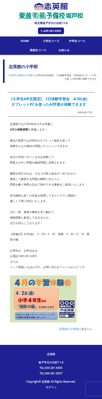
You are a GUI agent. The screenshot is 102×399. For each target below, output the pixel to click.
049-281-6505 (51, 31)
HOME (24, 41)
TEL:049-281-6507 (51, 373)
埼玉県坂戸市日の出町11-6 (50, 23)
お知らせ (64, 50)
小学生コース (51, 41)
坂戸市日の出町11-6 (50, 362)
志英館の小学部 (25, 75)
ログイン (51, 387)
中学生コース (77, 41)
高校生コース (38, 50)
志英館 (51, 354)
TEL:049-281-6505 (51, 368)
